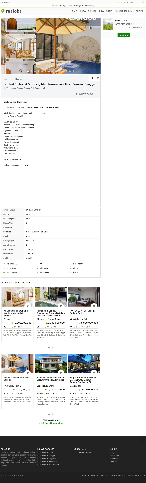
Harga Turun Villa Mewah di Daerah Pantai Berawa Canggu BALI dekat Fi (83, 380)
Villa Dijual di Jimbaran (47, 462)
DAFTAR (132, 2)
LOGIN (122, 2)
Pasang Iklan (88, 11)
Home (54, 6)
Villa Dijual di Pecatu (45, 452)
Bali (70, 6)
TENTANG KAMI (124, 475)
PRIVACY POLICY (108, 475)
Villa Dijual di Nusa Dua (83, 452)
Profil (139, 11)
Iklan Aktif (105, 11)
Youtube (113, 462)
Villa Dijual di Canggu (46, 456)
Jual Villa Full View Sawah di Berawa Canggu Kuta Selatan (50, 379)
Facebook (114, 459)
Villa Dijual (63, 6)
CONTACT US (139, 475)
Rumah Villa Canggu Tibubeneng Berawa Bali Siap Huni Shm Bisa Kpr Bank (51, 313)
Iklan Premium (123, 11)
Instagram (114, 456)
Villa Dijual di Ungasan (46, 459)
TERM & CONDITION (89, 475)
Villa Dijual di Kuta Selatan (48, 465)
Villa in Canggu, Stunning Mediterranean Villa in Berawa (15, 313)
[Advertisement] (50, 185)
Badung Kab (78, 6)
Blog (112, 452)
